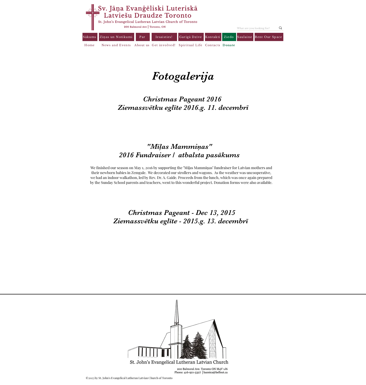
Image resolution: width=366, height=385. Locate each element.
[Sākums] (89, 37)
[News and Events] (116, 45)
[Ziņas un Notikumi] (116, 37)
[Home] (89, 45)
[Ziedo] (229, 37)
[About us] (142, 45)
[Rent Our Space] (269, 37)
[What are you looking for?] (253, 28)
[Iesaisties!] (164, 37)
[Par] (143, 37)
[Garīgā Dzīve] (191, 37)
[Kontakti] (213, 37)
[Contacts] (213, 45)
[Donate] (229, 45)
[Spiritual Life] (191, 45)
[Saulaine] (245, 37)
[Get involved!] (164, 45)
